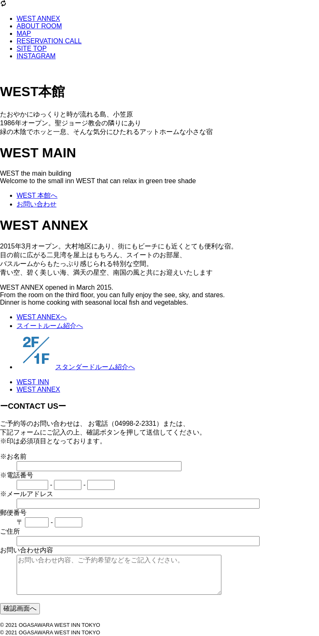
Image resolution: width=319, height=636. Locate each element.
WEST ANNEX (38, 18)
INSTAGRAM (36, 56)
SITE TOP (32, 48)
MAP (24, 33)
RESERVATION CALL (49, 41)
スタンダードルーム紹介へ (76, 366)
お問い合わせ (36, 204)
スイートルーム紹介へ (50, 325)
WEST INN (33, 381)
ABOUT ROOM (39, 26)
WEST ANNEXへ (42, 316)
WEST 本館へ (37, 195)
